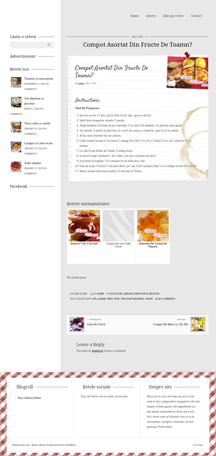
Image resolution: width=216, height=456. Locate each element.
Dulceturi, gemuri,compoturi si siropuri (134, 293)
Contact (196, 16)
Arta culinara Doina (29, 397)
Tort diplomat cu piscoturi (34, 101)
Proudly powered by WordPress (61, 445)
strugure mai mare (132, 298)
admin (81, 83)
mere (110, 298)
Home (135, 16)
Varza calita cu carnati (37, 123)
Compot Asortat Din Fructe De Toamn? (137, 44)
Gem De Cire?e (96, 324)
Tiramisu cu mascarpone (38, 78)
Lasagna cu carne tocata (38, 143)
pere (117, 298)
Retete (150, 16)
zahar (149, 298)
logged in (97, 350)
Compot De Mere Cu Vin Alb (170, 324)
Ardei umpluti (32, 163)
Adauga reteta (173, 16)
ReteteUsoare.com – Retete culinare (40, 15)
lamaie (102, 298)
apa (95, 298)
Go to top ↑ (198, 445)
